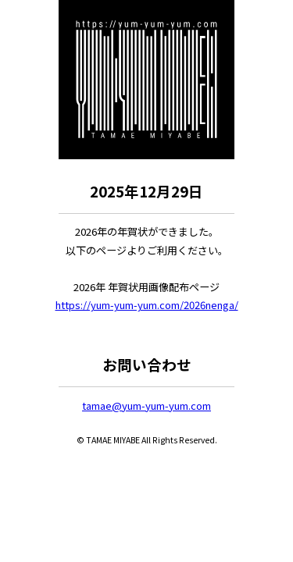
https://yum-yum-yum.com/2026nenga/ (146, 304)
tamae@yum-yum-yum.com (146, 405)
